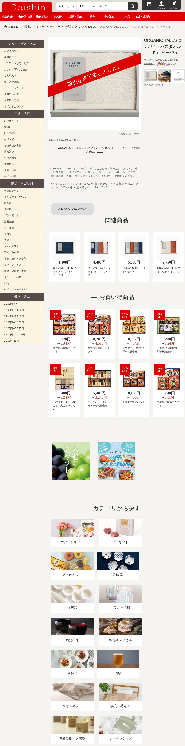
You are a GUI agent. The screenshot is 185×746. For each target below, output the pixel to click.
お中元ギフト (11, 120)
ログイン (161, 8)
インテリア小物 (12, 277)
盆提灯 (7, 127)
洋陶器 (7, 209)
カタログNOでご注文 (16, 69)
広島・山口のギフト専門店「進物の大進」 (92, 720)
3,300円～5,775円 (14, 328)
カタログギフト (12, 190)
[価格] (87, 6)
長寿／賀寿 (10, 170)
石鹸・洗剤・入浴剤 (15, 258)
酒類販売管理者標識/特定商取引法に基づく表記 (72, 698)
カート (148, 8)
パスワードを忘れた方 (16, 63)
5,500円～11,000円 (14, 334)
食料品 (7, 233)
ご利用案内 (10, 75)
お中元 (126, 16)
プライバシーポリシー (121, 698)
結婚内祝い (42, 16)
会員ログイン (11, 57)
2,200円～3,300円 (14, 322)
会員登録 (174, 8)
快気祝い (59, 16)
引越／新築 (10, 157)
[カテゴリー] (66, 6)
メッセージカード (14, 88)
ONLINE (13, 26)
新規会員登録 (11, 51)
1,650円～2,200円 (14, 316)
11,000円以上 (11, 340)
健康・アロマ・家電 (15, 270)
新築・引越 (75, 16)
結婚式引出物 (25, 16)
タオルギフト (11, 246)
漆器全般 (9, 221)
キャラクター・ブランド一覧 (53, 26)
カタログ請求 (149, 698)
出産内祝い (8, 16)
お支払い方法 (11, 100)
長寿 (92, 16)
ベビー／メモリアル (15, 289)
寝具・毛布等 (11, 252)
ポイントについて (14, 106)
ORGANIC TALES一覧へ (72, 208)
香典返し (109, 16)
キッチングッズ (12, 264)
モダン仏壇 (10, 176)
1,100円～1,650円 (14, 310)
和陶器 (7, 203)
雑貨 (6, 283)
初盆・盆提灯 (143, 16)
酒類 (6, 240)
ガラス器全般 (11, 215)
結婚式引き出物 (12, 145)
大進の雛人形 (92, 725)
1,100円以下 (11, 303)
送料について (11, 94)
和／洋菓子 (10, 227)
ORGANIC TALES (85, 26)
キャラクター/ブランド (16, 196)
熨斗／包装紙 (11, 81)
